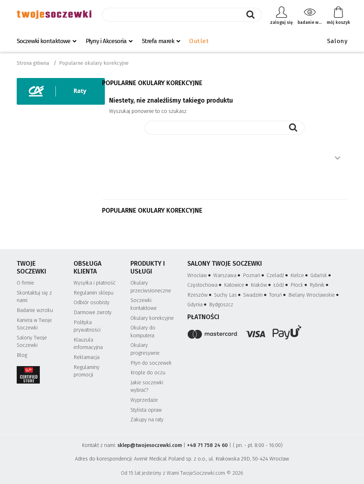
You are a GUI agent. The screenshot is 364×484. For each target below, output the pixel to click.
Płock (299, 285)
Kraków (261, 285)
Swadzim (255, 295)
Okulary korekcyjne (152, 318)
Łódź (281, 285)
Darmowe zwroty (93, 312)
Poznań (254, 275)
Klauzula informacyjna (88, 344)
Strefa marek (158, 41)
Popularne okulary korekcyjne (152, 210)
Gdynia (197, 305)
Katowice (236, 285)
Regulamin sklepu (93, 293)
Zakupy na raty (147, 420)
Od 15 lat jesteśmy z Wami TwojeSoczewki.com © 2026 (182, 473)
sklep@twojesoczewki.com (149, 445)
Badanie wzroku (35, 310)
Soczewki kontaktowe (43, 41)
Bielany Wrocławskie (314, 295)
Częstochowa (205, 285)
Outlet (199, 41)
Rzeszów (200, 295)
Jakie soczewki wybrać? (146, 387)
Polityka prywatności (87, 326)
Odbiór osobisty (91, 303)
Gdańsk (321, 275)
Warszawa (227, 275)
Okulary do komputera (142, 332)
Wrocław (199, 275)
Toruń (278, 295)
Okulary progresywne (145, 349)
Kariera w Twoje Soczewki (34, 324)
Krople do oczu (147, 373)
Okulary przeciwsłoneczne (150, 287)
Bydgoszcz (221, 305)
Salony (337, 41)
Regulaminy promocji (87, 371)
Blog (22, 355)
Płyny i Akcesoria (106, 41)
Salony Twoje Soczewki (32, 342)
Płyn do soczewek (151, 363)
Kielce (299, 275)
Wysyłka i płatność (95, 283)
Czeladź (278, 275)
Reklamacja (87, 357)
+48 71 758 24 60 (207, 445)
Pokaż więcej (337, 158)
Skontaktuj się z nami (34, 297)
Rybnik (320, 285)
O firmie (25, 283)
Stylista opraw (146, 410)
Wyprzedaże (144, 400)
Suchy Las (228, 295)
